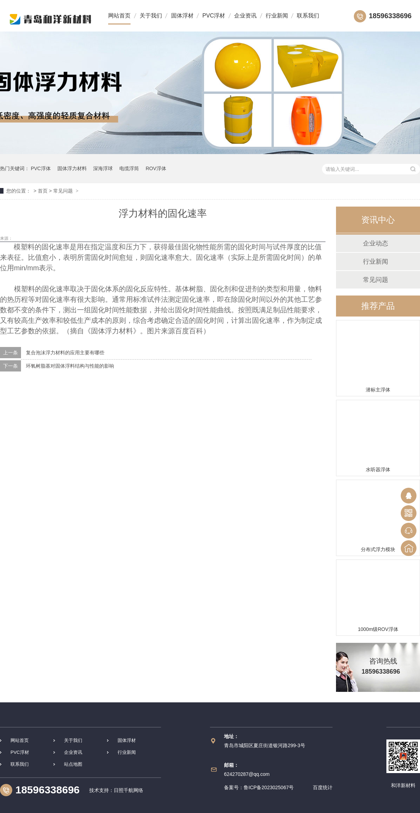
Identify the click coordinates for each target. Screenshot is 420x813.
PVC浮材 (213, 16)
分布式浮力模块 (378, 549)
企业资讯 (245, 16)
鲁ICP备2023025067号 (269, 787)
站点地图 (73, 764)
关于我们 (151, 16)
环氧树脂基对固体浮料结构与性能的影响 (70, 366)
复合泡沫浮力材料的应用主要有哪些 (65, 352)
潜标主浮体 (378, 389)
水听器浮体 (378, 469)
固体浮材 (182, 16)
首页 (43, 191)
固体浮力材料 (72, 168)
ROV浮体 (156, 168)
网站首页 (119, 16)
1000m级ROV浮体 (378, 629)
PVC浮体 (41, 168)
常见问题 (63, 191)
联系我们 (308, 16)
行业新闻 (277, 16)
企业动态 (375, 243)
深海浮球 (103, 168)
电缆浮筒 (129, 168)
